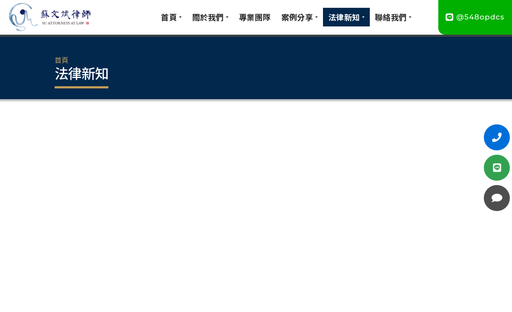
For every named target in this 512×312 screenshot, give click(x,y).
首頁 (169, 17)
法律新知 (344, 17)
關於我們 (208, 17)
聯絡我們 (391, 17)
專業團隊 (255, 17)
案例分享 (297, 17)
